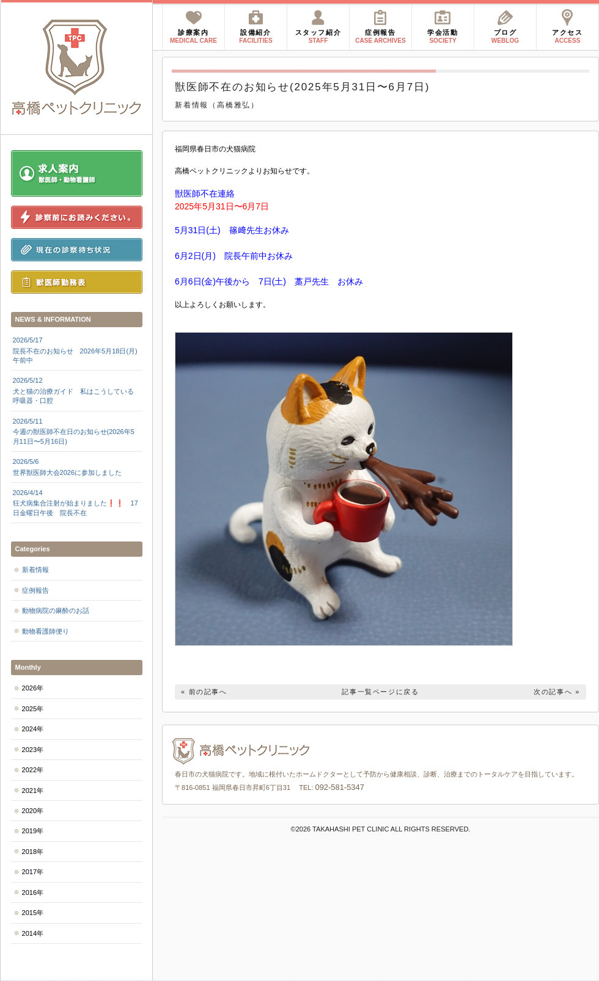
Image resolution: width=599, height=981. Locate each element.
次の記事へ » (557, 691)
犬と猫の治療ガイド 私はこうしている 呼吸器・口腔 (77, 390)
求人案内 (76, 173)
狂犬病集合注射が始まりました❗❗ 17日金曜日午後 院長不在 (77, 502)
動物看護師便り (45, 631)
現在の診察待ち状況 (76, 249)
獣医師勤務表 (76, 282)
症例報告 (35, 590)
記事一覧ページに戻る (380, 691)
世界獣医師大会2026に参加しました (77, 466)
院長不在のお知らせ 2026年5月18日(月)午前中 (77, 350)
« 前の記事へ (204, 691)
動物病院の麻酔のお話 (55, 610)
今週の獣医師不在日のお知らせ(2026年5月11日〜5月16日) (77, 431)
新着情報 (35, 569)
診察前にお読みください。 (76, 217)
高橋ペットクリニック (76, 67)
